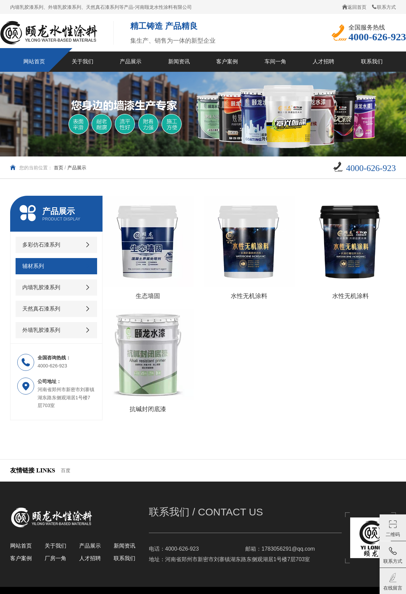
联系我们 (124, 558)
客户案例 (21, 558)
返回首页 (354, 7)
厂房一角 (55, 558)
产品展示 (76, 167)
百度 (65, 470)
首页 (58, 167)
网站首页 (21, 546)
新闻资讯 (124, 546)
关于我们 (55, 546)
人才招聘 (90, 558)
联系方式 (383, 7)
